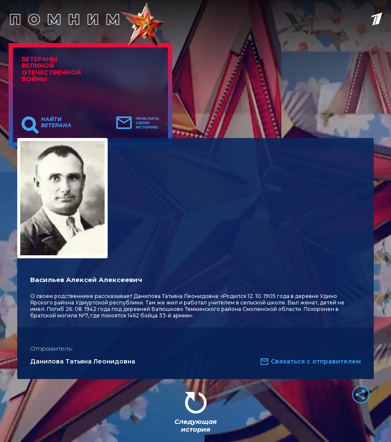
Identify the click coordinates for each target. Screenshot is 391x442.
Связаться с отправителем (316, 361)
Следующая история (195, 425)
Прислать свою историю (147, 122)
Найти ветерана (56, 122)
